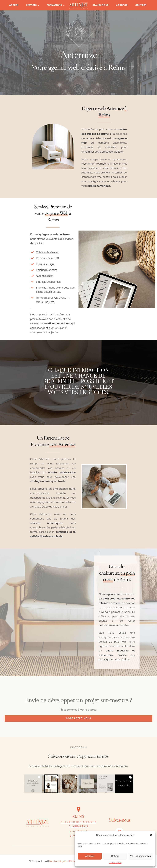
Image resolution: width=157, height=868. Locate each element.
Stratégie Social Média (48, 281)
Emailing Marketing (46, 270)
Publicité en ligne (45, 264)
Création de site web (47, 252)
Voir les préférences (140, 856)
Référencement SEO (47, 258)
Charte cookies (115, 863)
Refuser (115, 856)
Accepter (89, 856)
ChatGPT (64, 297)
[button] (150, 835)
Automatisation (44, 275)
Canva (54, 297)
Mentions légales (58, 861)
